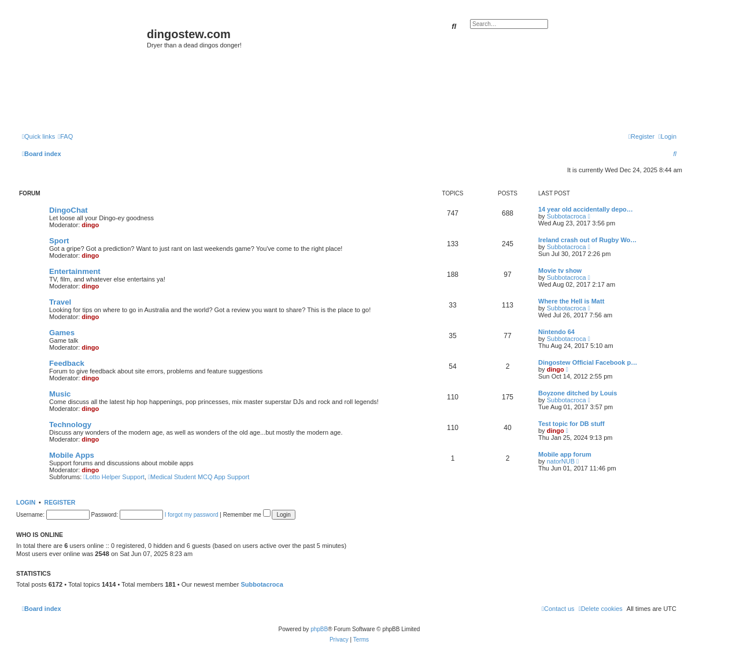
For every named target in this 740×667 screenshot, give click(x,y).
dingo (90, 224)
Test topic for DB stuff (571, 423)
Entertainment (75, 271)
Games (62, 332)
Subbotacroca (566, 216)
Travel (60, 302)
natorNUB (561, 461)
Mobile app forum (564, 454)
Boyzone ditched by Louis (577, 393)
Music (60, 394)
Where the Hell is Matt (571, 301)
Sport (59, 240)
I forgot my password (192, 515)
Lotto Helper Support (114, 476)
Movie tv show (560, 270)
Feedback (66, 363)
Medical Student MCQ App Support (198, 476)
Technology (70, 424)
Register (60, 502)
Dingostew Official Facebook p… (587, 362)
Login (25, 502)
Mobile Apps (71, 455)
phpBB (319, 629)
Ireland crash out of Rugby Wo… (587, 239)
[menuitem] (65, 136)
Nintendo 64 (556, 331)
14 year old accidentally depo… (585, 209)
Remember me (247, 515)
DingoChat (68, 210)
